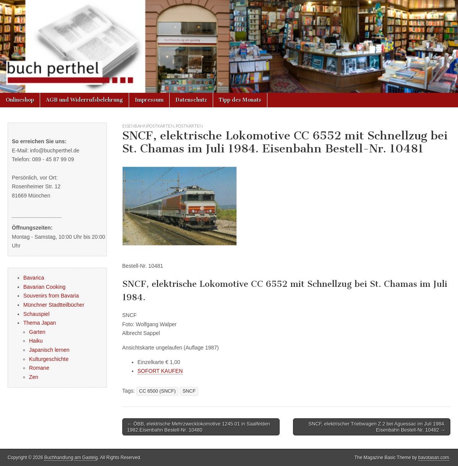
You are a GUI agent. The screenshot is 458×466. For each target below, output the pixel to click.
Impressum (149, 100)
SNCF (189, 391)
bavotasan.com (433, 457)
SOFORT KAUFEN (160, 371)
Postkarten (189, 125)
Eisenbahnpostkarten (148, 125)
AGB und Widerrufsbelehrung (84, 100)
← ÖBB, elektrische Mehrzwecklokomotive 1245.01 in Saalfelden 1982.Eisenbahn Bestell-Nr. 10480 (198, 427)
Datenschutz (191, 100)
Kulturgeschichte (49, 359)
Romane (39, 368)
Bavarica (33, 278)
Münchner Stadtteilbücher (53, 305)
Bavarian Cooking (44, 287)
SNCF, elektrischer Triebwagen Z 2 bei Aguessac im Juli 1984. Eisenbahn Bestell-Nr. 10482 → (377, 427)
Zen (33, 377)
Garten (37, 332)
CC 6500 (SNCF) (157, 391)
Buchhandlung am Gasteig (71, 457)
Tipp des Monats (240, 100)
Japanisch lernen (49, 350)
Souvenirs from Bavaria (51, 296)
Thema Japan (39, 323)
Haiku (36, 341)
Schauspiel (36, 314)
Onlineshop (20, 100)
